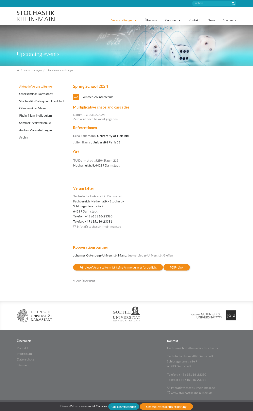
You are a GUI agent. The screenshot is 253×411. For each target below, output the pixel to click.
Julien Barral (82, 142)
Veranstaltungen (122, 20)
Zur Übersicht (85, 281)
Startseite (229, 20)
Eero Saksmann (84, 136)
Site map (22, 365)
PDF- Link (176, 267)
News (211, 20)
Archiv (23, 137)
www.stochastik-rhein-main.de (189, 393)
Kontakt (194, 20)
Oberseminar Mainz (32, 108)
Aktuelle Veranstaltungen (36, 86)
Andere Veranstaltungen (35, 130)
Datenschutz (25, 359)
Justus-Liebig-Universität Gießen (150, 255)
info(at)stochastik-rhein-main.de (97, 226)
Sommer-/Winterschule (35, 123)
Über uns (151, 20)
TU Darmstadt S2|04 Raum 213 (95, 160)
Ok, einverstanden (123, 406)
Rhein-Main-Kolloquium (35, 115)
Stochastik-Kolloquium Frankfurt (41, 101)
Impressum (24, 353)
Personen (171, 20)
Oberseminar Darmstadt (36, 93)
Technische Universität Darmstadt (98, 196)
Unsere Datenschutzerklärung (166, 406)
